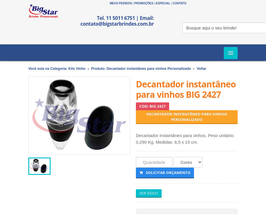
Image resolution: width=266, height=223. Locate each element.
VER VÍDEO (148, 193)
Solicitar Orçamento (165, 172)
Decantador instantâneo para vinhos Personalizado (186, 116)
